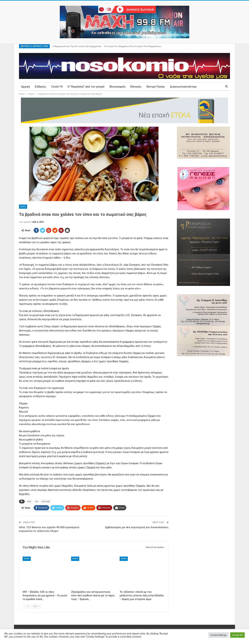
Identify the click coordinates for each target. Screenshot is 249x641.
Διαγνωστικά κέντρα (183, 86)
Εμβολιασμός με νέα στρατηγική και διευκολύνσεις (137, 527)
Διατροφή (46, 501)
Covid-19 (57, 86)
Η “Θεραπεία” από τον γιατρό (86, 86)
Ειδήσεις (40, 86)
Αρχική (25, 86)
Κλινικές (135, 86)
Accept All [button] (237, 635)
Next (36, 606)
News (23, 206)
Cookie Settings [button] (218, 635)
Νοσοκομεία (117, 86)
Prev (27, 606)
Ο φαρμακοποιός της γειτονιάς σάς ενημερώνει (76, 46)
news (29, 501)
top (36, 501)
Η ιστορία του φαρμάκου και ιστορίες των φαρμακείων (132, 46)
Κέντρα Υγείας (155, 86)
